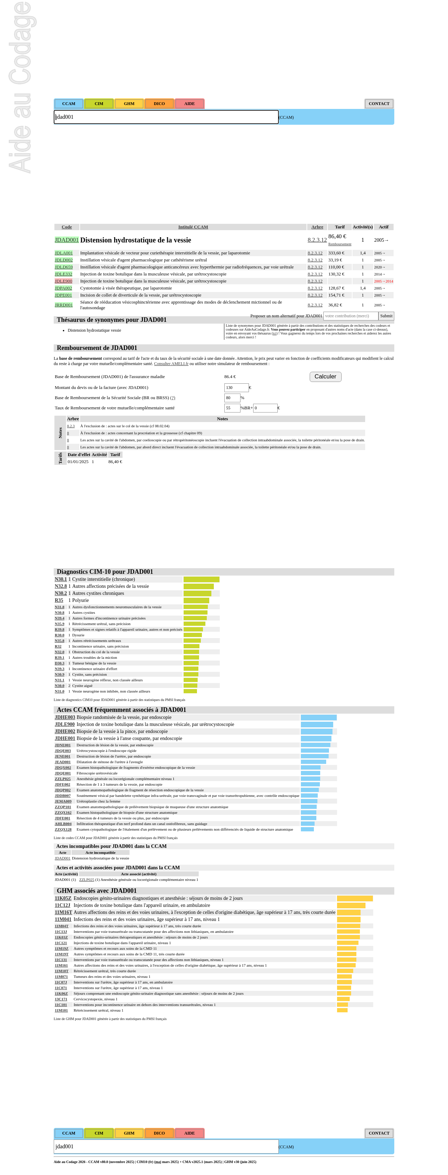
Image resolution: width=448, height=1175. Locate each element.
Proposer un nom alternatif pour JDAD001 (286, 315)
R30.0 (59, 635)
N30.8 (59, 612)
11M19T (61, 954)
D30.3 (59, 663)
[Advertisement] (224, 49)
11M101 (61, 1010)
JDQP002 (63, 790)
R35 (59, 600)
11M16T (63, 912)
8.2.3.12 (317, 239)
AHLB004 (63, 824)
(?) (172, 397)
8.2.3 (71, 426)
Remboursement (339, 244)
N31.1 (59, 680)
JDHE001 (65, 738)
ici (274, 333)
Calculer (325, 376)
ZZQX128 (63, 829)
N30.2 (61, 593)
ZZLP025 (63, 779)
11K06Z (61, 993)
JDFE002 (62, 784)
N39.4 (59, 618)
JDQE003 (63, 750)
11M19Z (61, 948)
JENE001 (63, 756)
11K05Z (63, 898)
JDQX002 (63, 767)
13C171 (61, 999)
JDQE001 (63, 773)
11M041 (63, 919)
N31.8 (59, 607)
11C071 (61, 988)
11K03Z (61, 937)
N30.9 (59, 674)
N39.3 (59, 669)
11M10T (61, 971)
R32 (58, 646)
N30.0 (59, 685)
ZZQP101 (63, 807)
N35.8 (59, 640)
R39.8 (59, 629)
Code (67, 226)
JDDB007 (63, 795)
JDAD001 (63, 858)
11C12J (62, 905)
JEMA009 (63, 801)
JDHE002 (65, 731)
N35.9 (59, 624)
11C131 (61, 959)
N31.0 (59, 691)
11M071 (61, 976)
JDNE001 (63, 745)
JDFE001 (62, 818)
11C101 (61, 1004)
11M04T (61, 926)
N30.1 (61, 579)
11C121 (61, 943)
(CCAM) (286, 117)
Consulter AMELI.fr (171, 363)
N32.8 (61, 586)
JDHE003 (65, 717)
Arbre (317, 226)
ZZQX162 (63, 812)
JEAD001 (63, 762)
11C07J (61, 982)
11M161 (61, 965)
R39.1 (59, 657)
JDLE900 (65, 724)
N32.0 (59, 652)
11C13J (61, 931)
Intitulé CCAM (193, 226)
